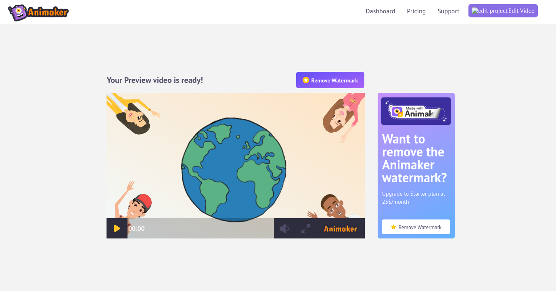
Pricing (492, 10)
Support (524, 10)
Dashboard (456, 10)
